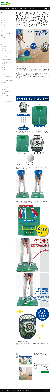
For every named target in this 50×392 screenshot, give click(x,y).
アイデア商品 (3, 69)
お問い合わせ (32, 8)
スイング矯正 (3, 78)
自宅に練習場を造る (4, 31)
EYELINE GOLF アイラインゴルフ (6, 52)
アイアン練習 (3, 48)
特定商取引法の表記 (24, 8)
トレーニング (3, 24)
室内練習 (2, 35)
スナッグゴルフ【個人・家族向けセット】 (7, 100)
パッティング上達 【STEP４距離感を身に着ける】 (7, 63)
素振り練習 (2, 71)
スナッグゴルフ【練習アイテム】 (7, 101)
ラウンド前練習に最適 (4, 84)
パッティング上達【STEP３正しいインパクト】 (7, 60)
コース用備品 (3, 93)
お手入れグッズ (3, 22)
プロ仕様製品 (3, 26)
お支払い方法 (7, 8)
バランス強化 (3, 39)
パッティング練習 (3, 50)
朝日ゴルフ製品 (3, 82)
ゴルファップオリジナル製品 (5, 91)
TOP (2, 8)
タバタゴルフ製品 (3, 89)
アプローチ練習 (3, 65)
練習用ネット (3, 67)
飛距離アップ (3, 44)
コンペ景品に (3, 18)
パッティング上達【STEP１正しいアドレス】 (7, 55)
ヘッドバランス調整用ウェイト (7, 76)
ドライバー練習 (3, 46)
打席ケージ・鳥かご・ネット (6, 33)
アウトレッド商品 (3, 37)
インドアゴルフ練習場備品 (5, 95)
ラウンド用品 (3, 20)
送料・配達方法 (15, 8)
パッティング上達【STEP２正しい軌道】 (7, 58)
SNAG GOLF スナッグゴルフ (6, 97)
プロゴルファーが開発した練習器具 (6, 80)
